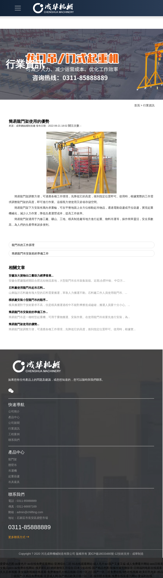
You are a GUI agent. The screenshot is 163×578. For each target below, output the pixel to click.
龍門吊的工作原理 (23, 245)
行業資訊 (148, 105)
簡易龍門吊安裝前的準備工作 (30, 253)
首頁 (137, 105)
